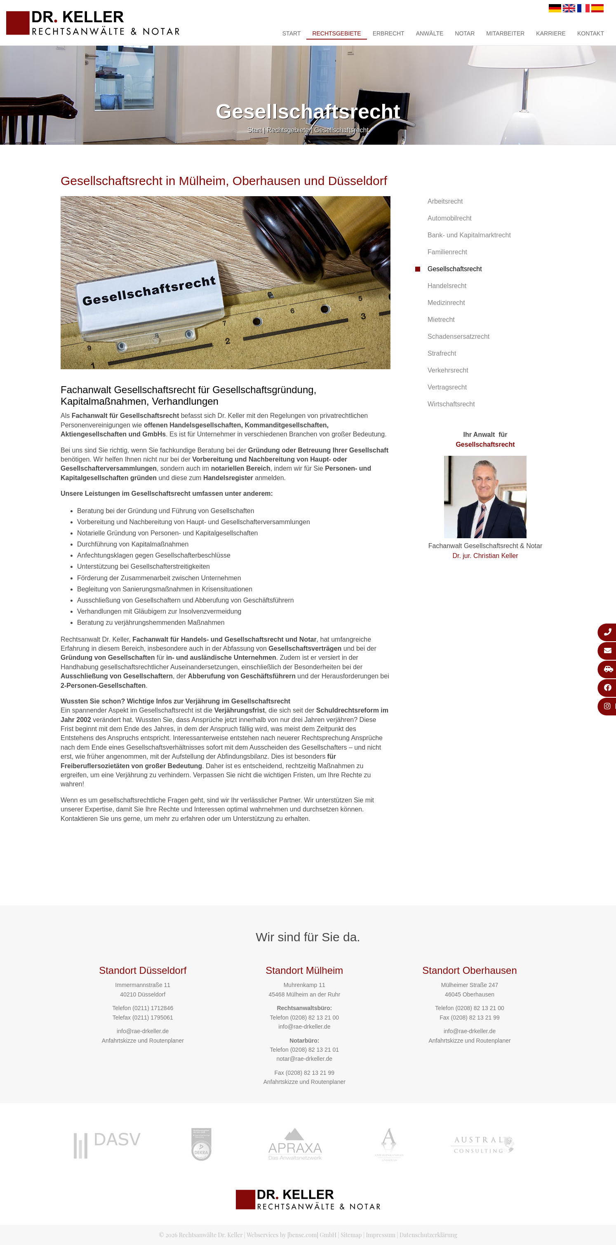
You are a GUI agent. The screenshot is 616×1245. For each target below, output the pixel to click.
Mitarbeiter (505, 33)
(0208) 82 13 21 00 (314, 1017)
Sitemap (351, 1235)
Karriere (551, 33)
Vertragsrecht (447, 387)
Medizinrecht (446, 302)
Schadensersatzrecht (458, 336)
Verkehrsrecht (448, 370)
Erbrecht (388, 33)
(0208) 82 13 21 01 (314, 1049)
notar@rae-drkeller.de (304, 1058)
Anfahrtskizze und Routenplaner (143, 1040)
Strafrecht (442, 353)
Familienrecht (447, 252)
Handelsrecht (447, 285)
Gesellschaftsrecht (341, 130)
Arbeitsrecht (445, 201)
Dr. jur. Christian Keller (485, 555)
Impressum (380, 1235)
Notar (465, 33)
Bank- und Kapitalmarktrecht (469, 235)
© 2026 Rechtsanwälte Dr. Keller (200, 1235)
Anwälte (430, 33)
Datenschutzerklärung (428, 1235)
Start (291, 33)
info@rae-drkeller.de (143, 1031)
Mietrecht (441, 319)
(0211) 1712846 (152, 1008)
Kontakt (590, 33)
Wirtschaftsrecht (451, 404)
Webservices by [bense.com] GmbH (291, 1235)
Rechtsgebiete (336, 33)
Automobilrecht (450, 218)
